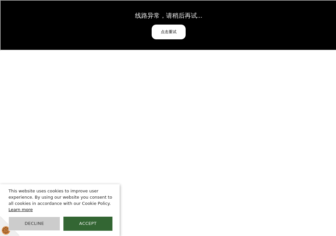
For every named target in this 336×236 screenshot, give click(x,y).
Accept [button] (87, 223)
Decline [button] (34, 223)
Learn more (20, 209)
